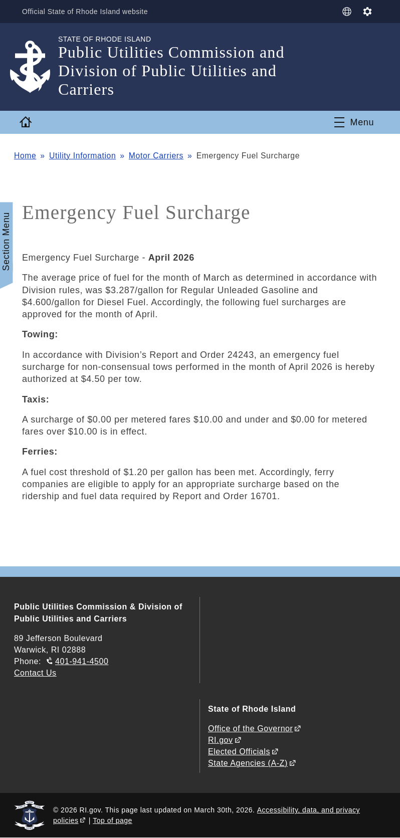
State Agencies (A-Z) (248, 763)
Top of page (112, 820)
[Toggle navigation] (354, 122)
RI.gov (220, 740)
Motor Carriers (156, 155)
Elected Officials (239, 751)
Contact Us (35, 673)
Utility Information (82, 155)
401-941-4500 (81, 661)
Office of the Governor (250, 728)
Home (25, 155)
